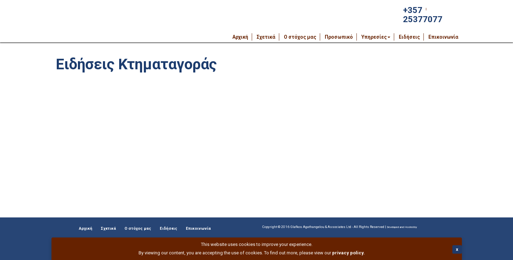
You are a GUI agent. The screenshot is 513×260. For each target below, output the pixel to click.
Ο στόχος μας (300, 37)
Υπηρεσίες (375, 37)
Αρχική (240, 37)
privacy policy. (348, 252)
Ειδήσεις (409, 37)
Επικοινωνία (443, 37)
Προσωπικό (339, 37)
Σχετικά (266, 37)
